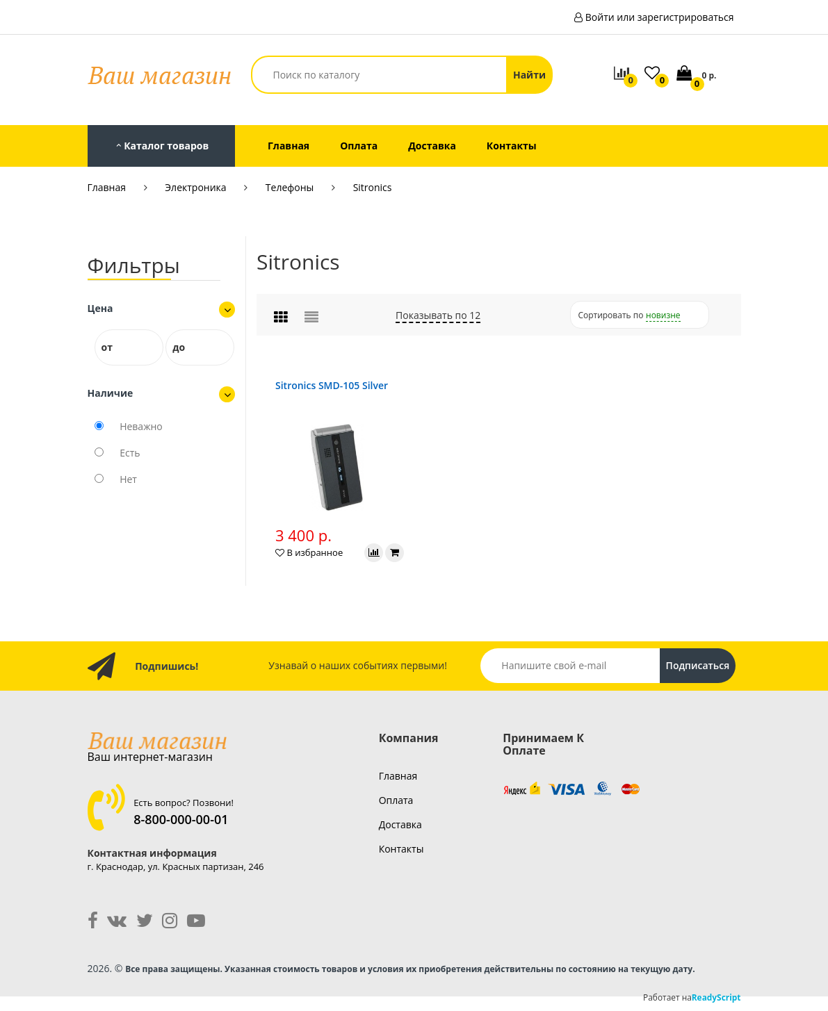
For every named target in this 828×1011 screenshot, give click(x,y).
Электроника (195, 187)
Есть (130, 452)
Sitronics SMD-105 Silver (331, 385)
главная (398, 775)
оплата (396, 800)
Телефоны (290, 187)
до (178, 347)
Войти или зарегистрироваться (659, 17)
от (107, 347)
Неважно (141, 426)
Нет (128, 479)
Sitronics (372, 187)
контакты (401, 848)
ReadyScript (716, 997)
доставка (400, 824)
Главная (107, 187)
